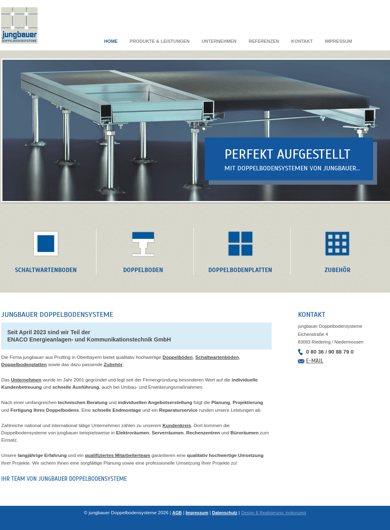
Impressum (338, 41)
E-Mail (314, 360)
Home (110, 41)
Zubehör (337, 270)
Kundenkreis (177, 425)
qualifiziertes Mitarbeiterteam (117, 455)
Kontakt (301, 41)
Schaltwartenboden (46, 270)
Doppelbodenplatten (240, 270)
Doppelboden (143, 270)
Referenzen (264, 41)
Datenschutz (224, 512)
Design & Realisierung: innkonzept (273, 512)
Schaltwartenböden (217, 357)
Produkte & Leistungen (159, 41)
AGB (177, 512)
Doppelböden (178, 357)
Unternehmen (218, 41)
